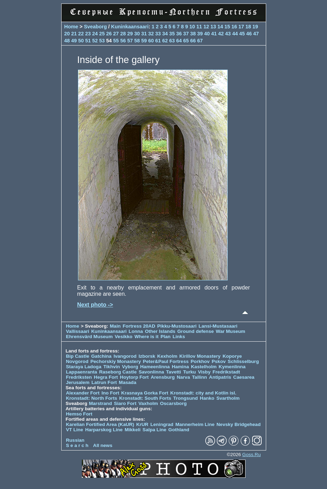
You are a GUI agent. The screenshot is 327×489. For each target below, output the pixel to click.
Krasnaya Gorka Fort (144, 393)
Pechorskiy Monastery (115, 361)
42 (221, 33)
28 (123, 33)
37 (186, 33)
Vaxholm (148, 403)
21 (74, 33)
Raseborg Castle (117, 372)
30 (137, 33)
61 (158, 40)
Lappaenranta (81, 372)
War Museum (230, 331)
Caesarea (243, 377)
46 (249, 33)
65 (186, 40)
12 (206, 26)
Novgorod (77, 361)
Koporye (232, 356)
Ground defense (196, 331)
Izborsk (146, 356)
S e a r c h (77, 445)
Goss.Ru (251, 454)
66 (193, 40)
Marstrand (100, 403)
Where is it (146, 336)
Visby (204, 372)
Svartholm (228, 398)
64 (179, 40)
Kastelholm (203, 366)
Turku (189, 372)
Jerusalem (78, 382)
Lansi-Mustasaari (218, 326)
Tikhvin (112, 366)
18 (248, 26)
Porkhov (200, 361)
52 (95, 40)
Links (178, 336)
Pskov (219, 361)
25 (102, 33)
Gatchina (101, 356)
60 (151, 40)
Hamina (180, 366)
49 (74, 40)
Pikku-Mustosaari (177, 326)
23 (88, 33)
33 (158, 33)
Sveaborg (95, 26)
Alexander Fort (83, 393)
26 (109, 33)
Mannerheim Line (194, 424)
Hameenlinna (155, 366)
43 (228, 33)
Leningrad (161, 424)
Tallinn (199, 377)
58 (137, 40)
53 (102, 40)
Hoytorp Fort (134, 377)
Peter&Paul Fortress (166, 361)
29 (130, 33)
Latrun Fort (104, 382)
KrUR (142, 424)
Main (115, 326)
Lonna (136, 331)
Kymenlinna (232, 366)
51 (88, 40)
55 (116, 40)
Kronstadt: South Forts (145, 398)
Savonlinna (151, 372)
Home (71, 26)
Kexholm (167, 356)
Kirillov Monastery (200, 356)
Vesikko (124, 336)
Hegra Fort (106, 377)
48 (67, 40)
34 (165, 33)
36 (179, 33)
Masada (127, 382)
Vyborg (130, 366)
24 (95, 33)
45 (242, 33)
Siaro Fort (125, 403)
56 (123, 40)
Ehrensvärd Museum (89, 336)
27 (116, 33)
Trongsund (185, 398)
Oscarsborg (173, 403)
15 (227, 26)
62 (165, 40)
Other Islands (160, 331)
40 (207, 33)
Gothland (178, 429)
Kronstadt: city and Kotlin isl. (203, 393)
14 (220, 26)
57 (130, 40)
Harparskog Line (103, 429)
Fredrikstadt (226, 372)
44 (235, 33)
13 (213, 26)
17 (241, 26)
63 (172, 40)
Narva (183, 377)
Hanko (207, 398)
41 (214, 33)
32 (151, 33)
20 (67, 33)
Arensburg (163, 377)
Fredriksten (79, 377)
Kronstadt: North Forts (92, 398)
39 (200, 33)
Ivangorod (125, 356)
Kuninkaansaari (129, 26)
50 (81, 40)
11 (199, 26)
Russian (75, 440)
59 (144, 40)
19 (255, 26)
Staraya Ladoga (83, 366)
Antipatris (220, 377)
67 (200, 40)
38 (193, 33)
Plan (166, 336)
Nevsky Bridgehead (238, 424)
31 (144, 33)
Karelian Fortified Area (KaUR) (100, 424)
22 (81, 33)
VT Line (74, 429)
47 (256, 33)
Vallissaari (78, 331)
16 (234, 26)
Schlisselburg (243, 361)
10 (192, 26)
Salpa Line (154, 429)
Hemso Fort (79, 414)
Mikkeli (132, 429)
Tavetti (173, 372)
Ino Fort (110, 393)
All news (102, 445)
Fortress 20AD (139, 326)
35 (172, 33)
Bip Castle (77, 356)
